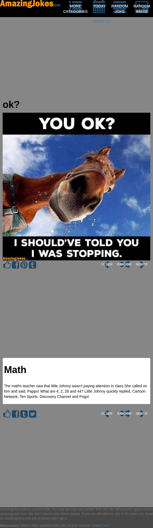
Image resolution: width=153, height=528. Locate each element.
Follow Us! (102, 21)
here (105, 525)
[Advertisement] (76, 62)
